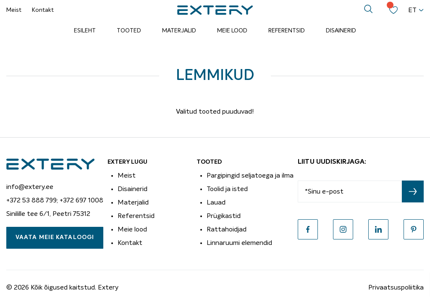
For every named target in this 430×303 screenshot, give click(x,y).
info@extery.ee (29, 186)
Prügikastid (224, 216)
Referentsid (286, 31)
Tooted (129, 31)
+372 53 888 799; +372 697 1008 (54, 200)
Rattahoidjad (226, 229)
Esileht (85, 31)
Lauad (216, 202)
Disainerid (341, 31)
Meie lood (232, 31)
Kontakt (43, 10)
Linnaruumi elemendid (239, 242)
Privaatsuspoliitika (396, 287)
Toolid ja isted (227, 189)
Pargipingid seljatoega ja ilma (250, 175)
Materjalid (179, 31)
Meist (13, 10)
